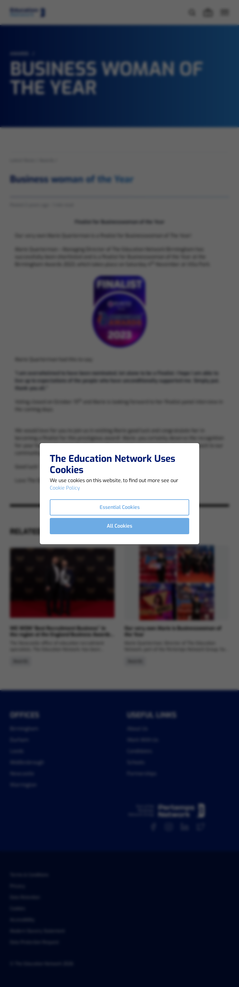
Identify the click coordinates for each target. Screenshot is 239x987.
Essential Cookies (120, 507)
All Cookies (119, 526)
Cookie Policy (65, 488)
